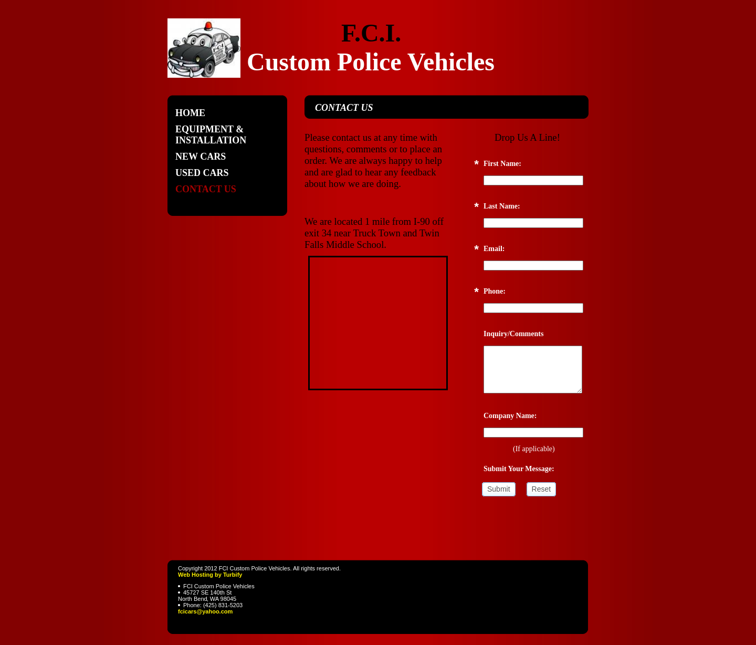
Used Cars (202, 173)
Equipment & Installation (210, 134)
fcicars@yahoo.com (205, 611)
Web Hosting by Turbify (210, 574)
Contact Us (205, 189)
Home (190, 113)
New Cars (200, 156)
